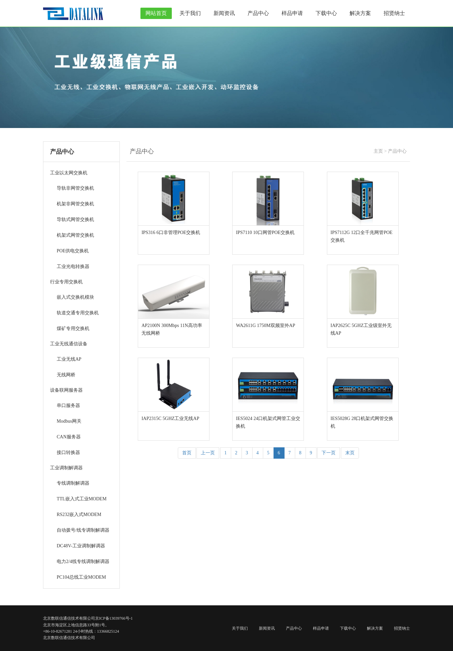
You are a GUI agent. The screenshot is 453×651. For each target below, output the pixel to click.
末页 (350, 452)
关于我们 (190, 13)
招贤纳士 (394, 13)
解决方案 (360, 13)
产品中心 (258, 13)
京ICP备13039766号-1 (114, 618)
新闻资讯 (224, 13)
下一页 (329, 452)
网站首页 (156, 13)
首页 (186, 452)
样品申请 (292, 13)
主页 (378, 151)
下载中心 (326, 13)
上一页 (208, 452)
